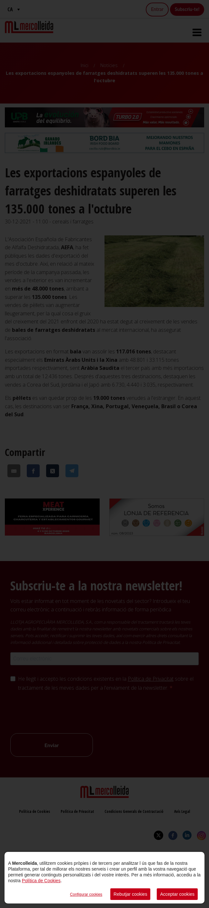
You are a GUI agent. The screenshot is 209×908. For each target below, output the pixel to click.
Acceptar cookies (177, 894)
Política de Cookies (41, 880)
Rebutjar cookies (130, 894)
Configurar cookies (86, 894)
